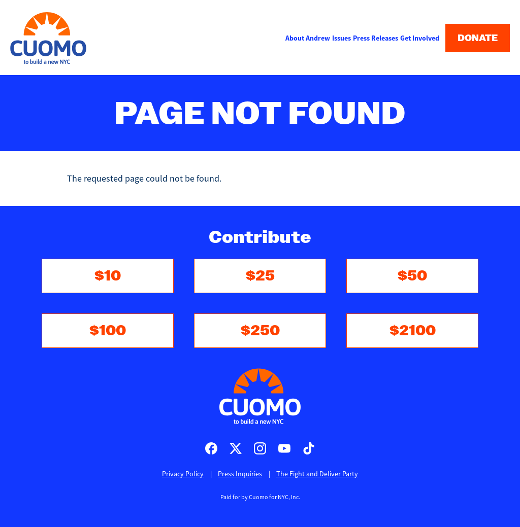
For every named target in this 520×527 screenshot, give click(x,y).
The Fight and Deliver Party (317, 473)
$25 (260, 275)
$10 (107, 275)
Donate (478, 38)
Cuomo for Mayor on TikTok (309, 448)
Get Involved (419, 38)
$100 (107, 330)
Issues (341, 38)
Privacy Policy (183, 473)
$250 (260, 330)
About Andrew (307, 38)
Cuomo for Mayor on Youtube (284, 448)
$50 (412, 275)
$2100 (412, 330)
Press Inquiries (240, 473)
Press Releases (375, 38)
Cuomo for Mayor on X (235, 448)
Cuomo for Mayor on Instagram (260, 448)
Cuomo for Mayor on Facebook (211, 448)
